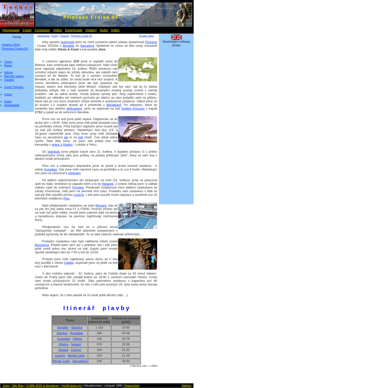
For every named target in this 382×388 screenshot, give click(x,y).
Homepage (10, 30)
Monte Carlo (76, 355)
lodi (80, 137)
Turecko (64, 36)
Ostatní (90, 30)
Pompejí (78, 187)
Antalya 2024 (11, 45)
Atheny (77, 339)
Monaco (101, 205)
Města (8, 72)
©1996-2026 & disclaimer (42, 385)
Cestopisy (42, 30)
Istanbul (76, 327)
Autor (104, 30)
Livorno (79, 195)
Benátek (68, 45)
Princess (151, 42)
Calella (68, 263)
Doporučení (132, 385)
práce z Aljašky (62, 144)
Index (115, 30)
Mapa (8, 65)
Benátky (62, 327)
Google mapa (146, 36)
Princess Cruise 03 (15, 48)
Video (57, 30)
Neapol (76, 344)
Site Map (17, 385)
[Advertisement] (176, 129)
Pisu (66, 198)
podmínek (67, 42)
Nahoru (186, 385)
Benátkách (113, 105)
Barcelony (87, 45)
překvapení (74, 108)
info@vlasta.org (71, 385)
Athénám (74, 173)
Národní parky (14, 76)
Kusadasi (50, 169)
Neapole (108, 184)
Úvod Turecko (13, 87)
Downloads (73, 30)
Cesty (27, 30)
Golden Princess (133, 108)
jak (66, 137)
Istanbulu (54, 151)
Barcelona (42, 245)
